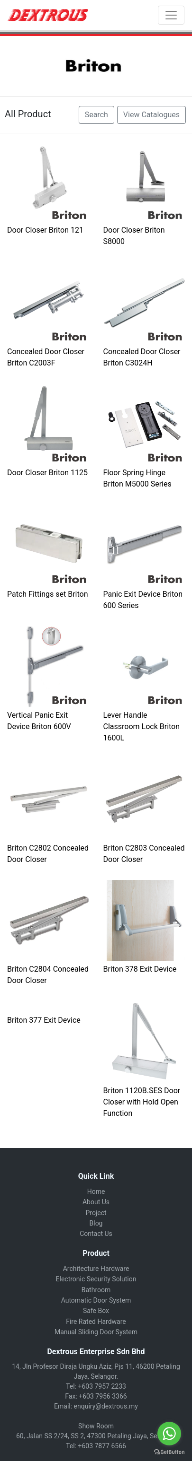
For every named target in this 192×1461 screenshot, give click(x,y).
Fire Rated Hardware (96, 1321)
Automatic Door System (96, 1300)
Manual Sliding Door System (96, 1332)
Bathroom (96, 1290)
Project (95, 1213)
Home (96, 1191)
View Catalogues (151, 114)
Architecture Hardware (96, 1268)
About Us (96, 1202)
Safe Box (96, 1310)
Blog (96, 1223)
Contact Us (96, 1233)
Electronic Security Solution (96, 1279)
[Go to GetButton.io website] (169, 1451)
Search (96, 114)
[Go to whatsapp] (169, 1433)
